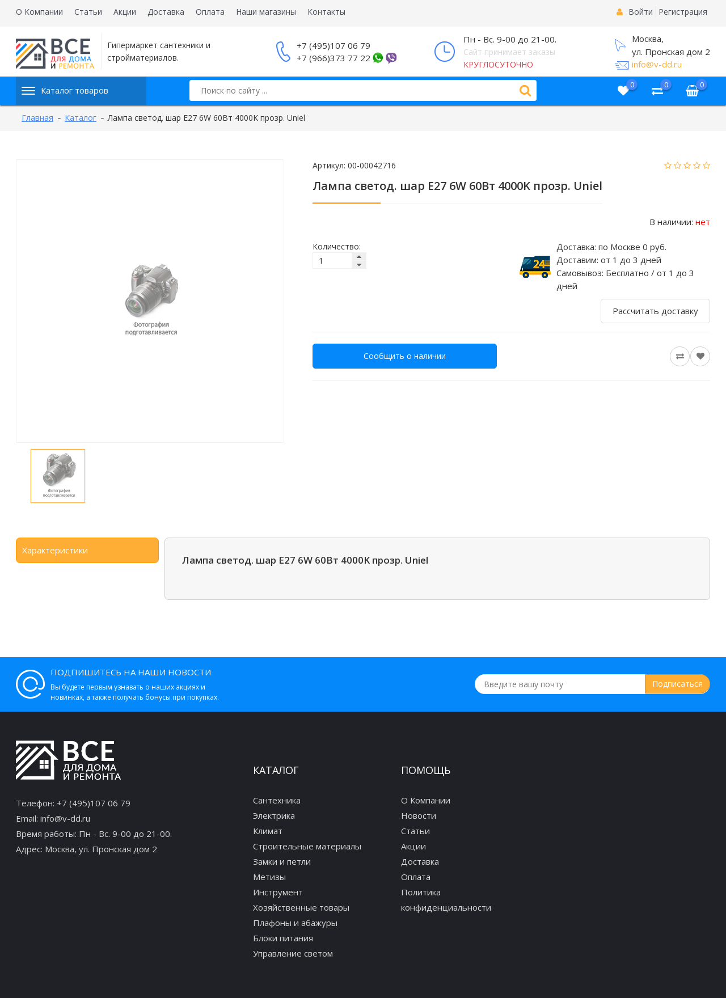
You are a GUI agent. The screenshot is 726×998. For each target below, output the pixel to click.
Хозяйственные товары (301, 907)
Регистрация (683, 11)
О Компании (39, 11)
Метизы (269, 876)
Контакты (326, 11)
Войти (640, 11)
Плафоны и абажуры (295, 922)
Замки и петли (282, 861)
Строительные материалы (307, 846)
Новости (418, 815)
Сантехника (277, 800)
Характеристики (55, 550)
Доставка (165, 11)
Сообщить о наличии (405, 355)
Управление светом (293, 953)
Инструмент (278, 892)
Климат (267, 830)
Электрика (274, 815)
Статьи (88, 11)
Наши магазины (266, 11)
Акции (124, 11)
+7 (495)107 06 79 (333, 45)
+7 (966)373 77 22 (333, 58)
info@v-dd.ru (657, 64)
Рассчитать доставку (655, 310)
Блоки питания (283, 938)
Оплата (210, 11)
